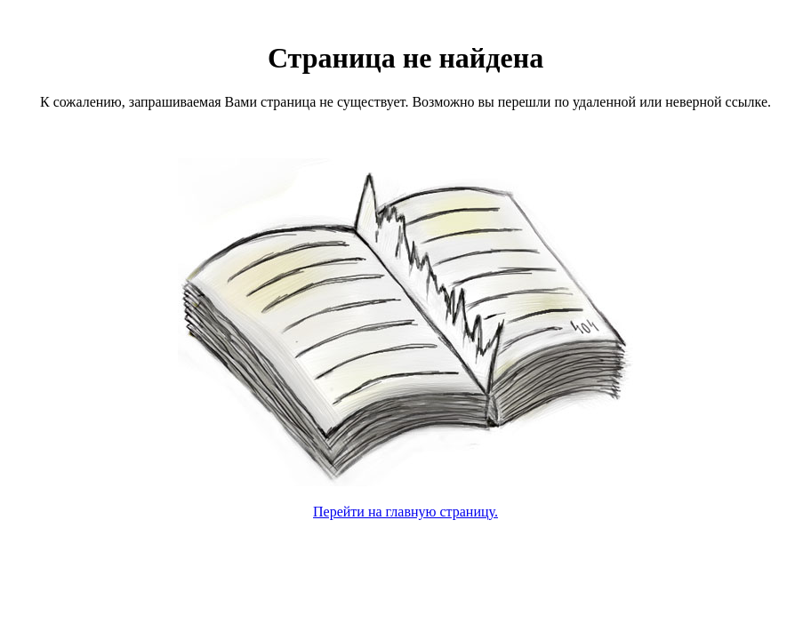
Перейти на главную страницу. (405, 511)
